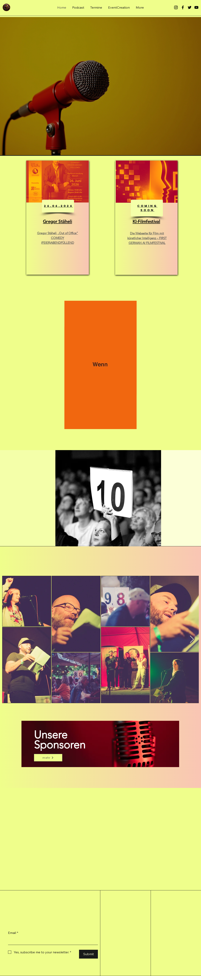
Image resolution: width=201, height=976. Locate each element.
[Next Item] (192, 639)
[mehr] (48, 757)
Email (13, 932)
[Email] (51, 941)
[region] (57, 218)
